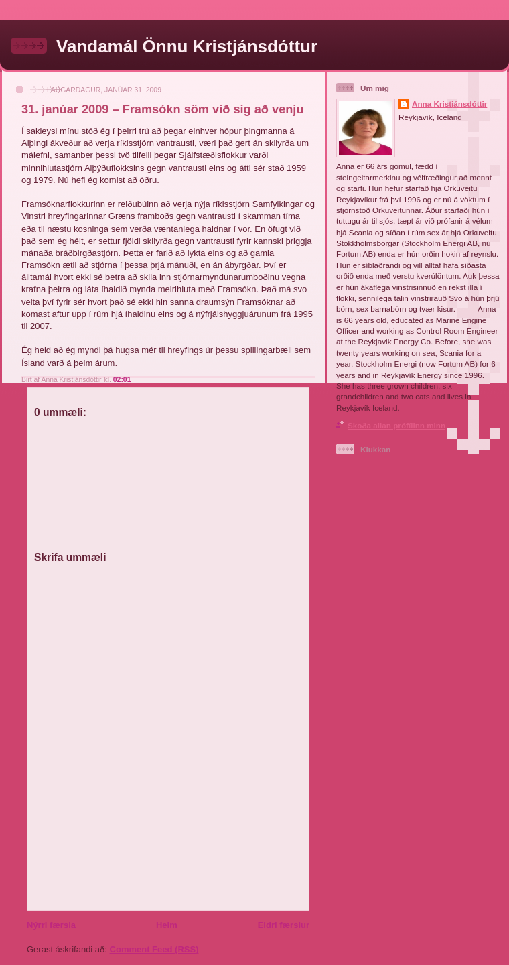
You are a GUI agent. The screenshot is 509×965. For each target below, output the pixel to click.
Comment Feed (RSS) (154, 949)
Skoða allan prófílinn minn (396, 425)
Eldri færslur (283, 925)
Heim (166, 925)
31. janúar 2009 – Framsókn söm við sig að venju (162, 109)
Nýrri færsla (51, 925)
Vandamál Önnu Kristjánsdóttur (186, 46)
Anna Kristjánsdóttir (449, 103)
